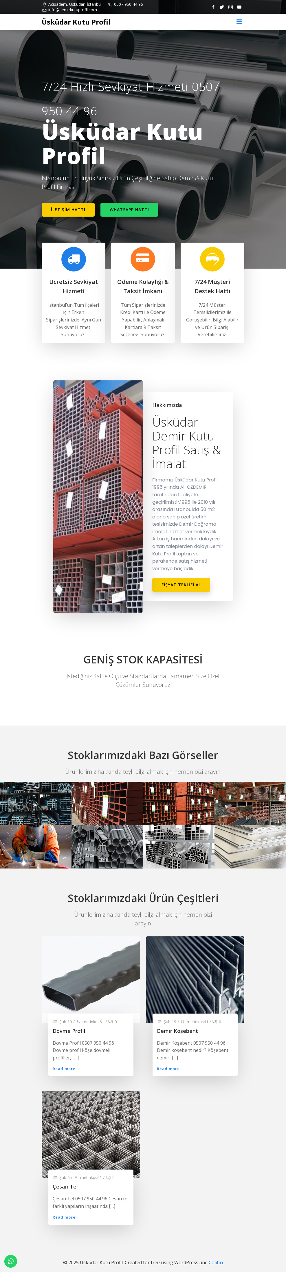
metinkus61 (90, 1021)
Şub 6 (61, 1177)
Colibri (216, 1262)
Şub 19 (62, 1021)
